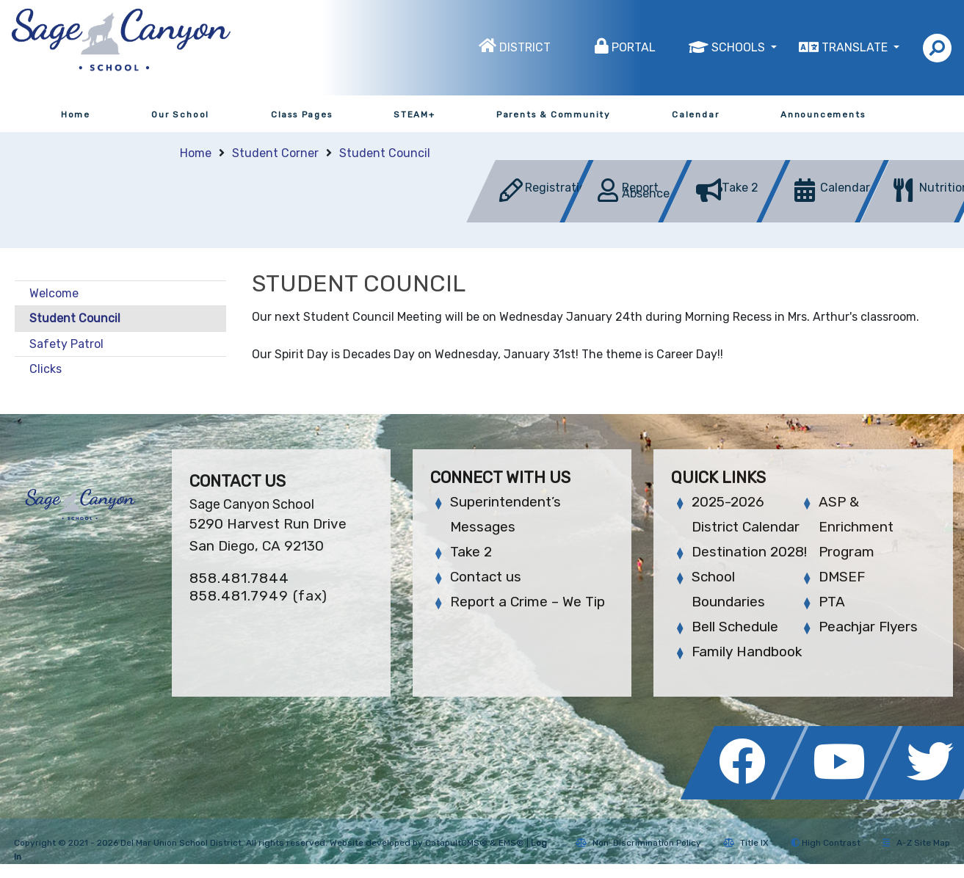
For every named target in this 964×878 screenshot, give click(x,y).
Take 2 (471, 551)
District (525, 47)
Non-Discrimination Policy (638, 843)
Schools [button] (739, 47)
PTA (832, 601)
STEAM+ (414, 114)
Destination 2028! (749, 551)
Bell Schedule (735, 626)
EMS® (511, 843)
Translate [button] (856, 47)
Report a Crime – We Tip (527, 601)
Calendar (695, 114)
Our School (180, 114)
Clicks (45, 369)
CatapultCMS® (456, 843)
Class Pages (302, 114)
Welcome (54, 293)
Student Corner (275, 153)
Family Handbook (747, 651)
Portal (634, 47)
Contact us (485, 576)
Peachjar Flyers (868, 626)
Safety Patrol (66, 344)
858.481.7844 (239, 578)
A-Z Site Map (916, 843)
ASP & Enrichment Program (856, 526)
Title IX (746, 843)
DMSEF (842, 576)
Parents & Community (553, 114)
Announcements (822, 114)
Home (75, 114)
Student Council (384, 153)
